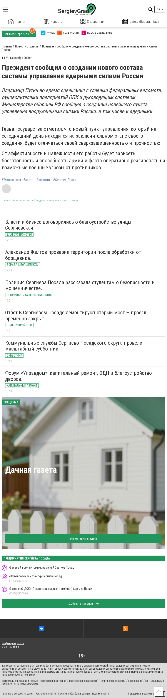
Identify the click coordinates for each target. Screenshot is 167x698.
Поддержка (134, 693)
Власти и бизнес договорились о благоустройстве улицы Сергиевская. (68, 225)
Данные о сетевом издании (18, 693)
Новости (53, 21)
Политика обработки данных (74, 693)
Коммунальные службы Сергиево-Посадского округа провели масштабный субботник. (73, 345)
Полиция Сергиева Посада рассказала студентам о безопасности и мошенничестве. (80, 285)
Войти (160, 9)
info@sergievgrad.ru (13, 642)
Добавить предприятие (83, 603)
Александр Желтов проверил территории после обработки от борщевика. (73, 255)
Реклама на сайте (46, 693)
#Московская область (17, 180)
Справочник (92, 21)
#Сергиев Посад (65, 180)
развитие (149, 693)
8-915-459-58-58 (10, 646)
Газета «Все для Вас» (140, 21)
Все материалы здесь (83, 538)
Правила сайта (100, 693)
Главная (17, 21)
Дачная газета (31, 469)
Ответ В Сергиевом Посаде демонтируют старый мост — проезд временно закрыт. (75, 315)
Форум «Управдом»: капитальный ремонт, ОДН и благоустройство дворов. (78, 376)
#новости (43, 180)
